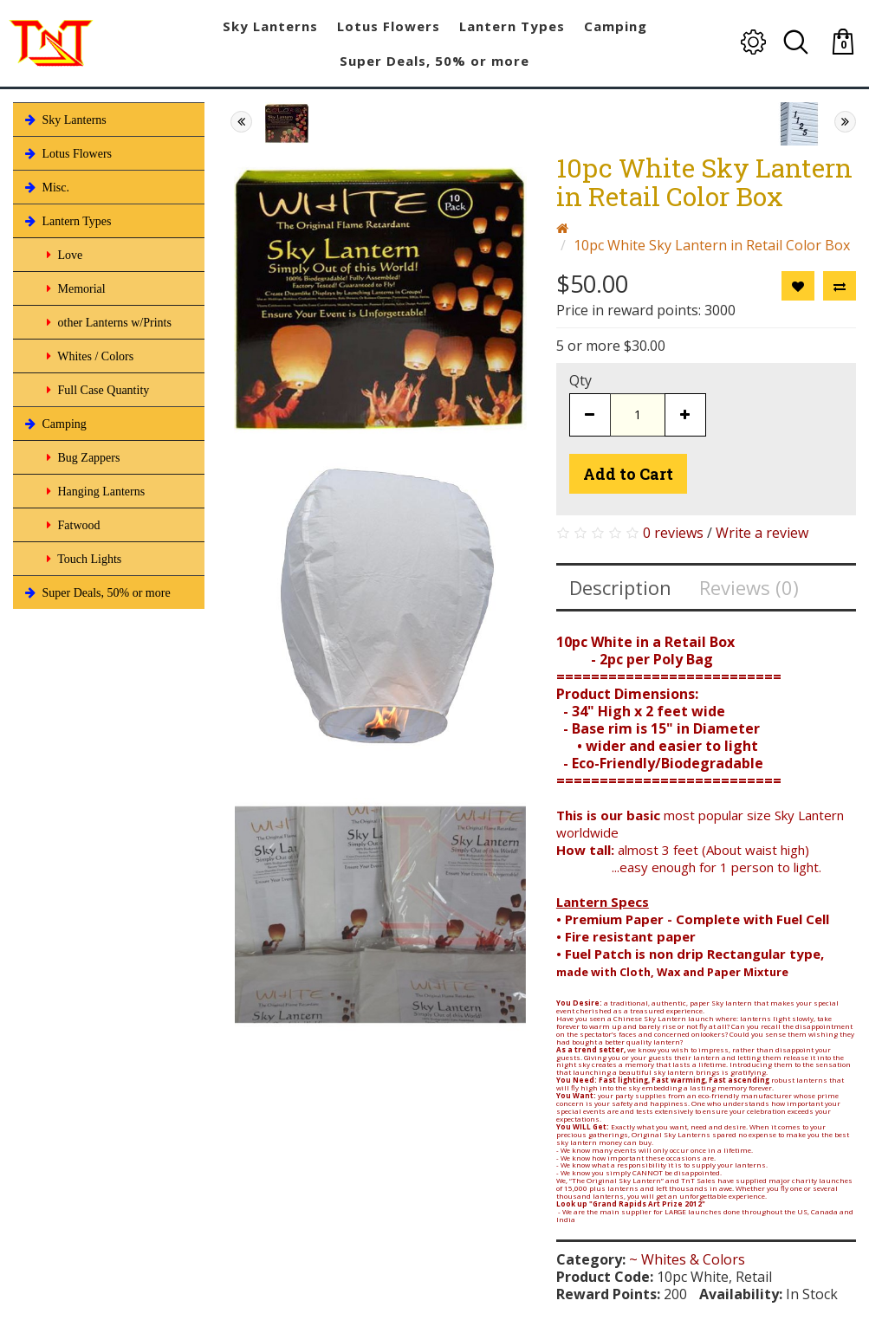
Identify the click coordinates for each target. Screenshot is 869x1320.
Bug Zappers (81, 457)
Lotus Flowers (67, 153)
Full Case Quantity (96, 389)
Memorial (74, 288)
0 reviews (673, 532)
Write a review (762, 532)
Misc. (45, 187)
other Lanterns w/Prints (107, 322)
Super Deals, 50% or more (96, 592)
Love (62, 254)
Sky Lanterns (64, 119)
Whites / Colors (88, 356)
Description (620, 587)
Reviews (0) (749, 587)
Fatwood (72, 524)
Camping (54, 423)
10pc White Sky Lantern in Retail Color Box (712, 245)
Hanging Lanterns (94, 491)
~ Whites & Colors (687, 1259)
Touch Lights (82, 558)
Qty (580, 380)
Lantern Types (67, 220)
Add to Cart (628, 473)
